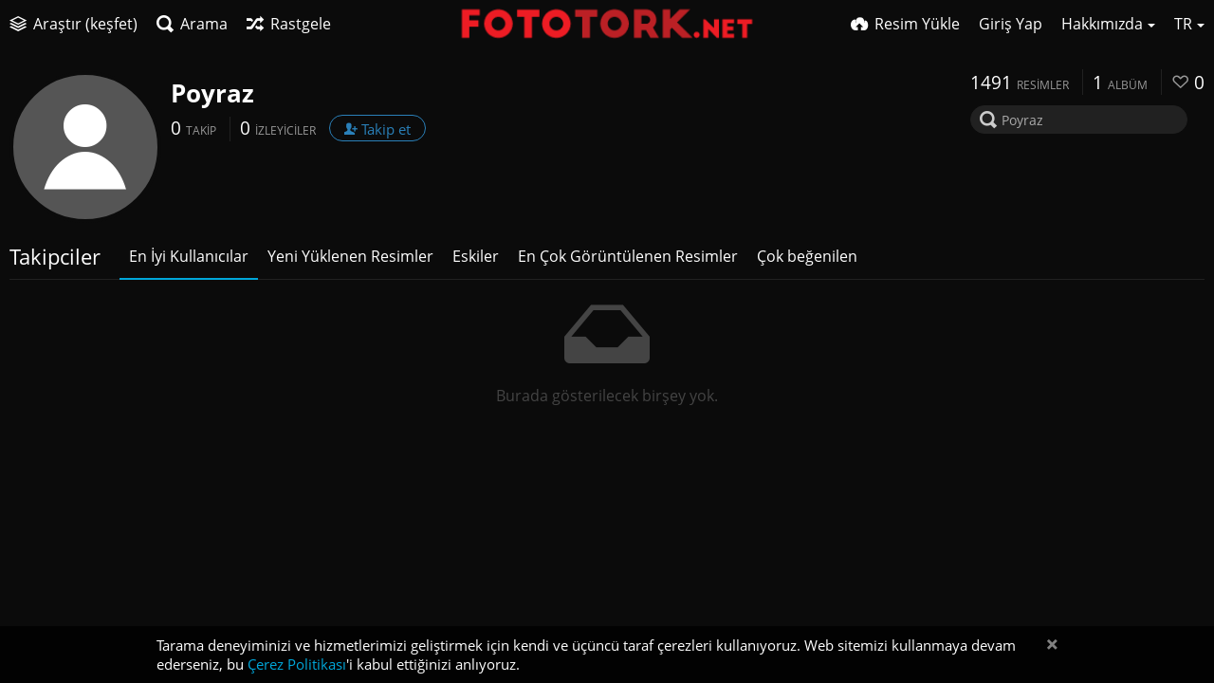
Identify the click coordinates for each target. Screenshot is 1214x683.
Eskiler (475, 256)
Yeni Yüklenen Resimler (350, 256)
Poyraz (212, 93)
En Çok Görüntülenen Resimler (628, 256)
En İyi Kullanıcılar (188, 256)
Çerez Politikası (297, 664)
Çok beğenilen (807, 256)
